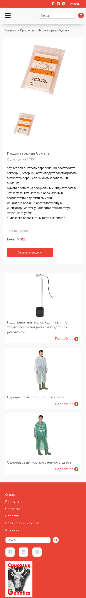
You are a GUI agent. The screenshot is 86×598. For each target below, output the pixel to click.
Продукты (27, 30)
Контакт (12, 530)
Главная (10, 30)
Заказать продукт (30, 252)
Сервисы (12, 509)
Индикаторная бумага (53, 30)
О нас (10, 495)
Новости (12, 516)
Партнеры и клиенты (23, 523)
